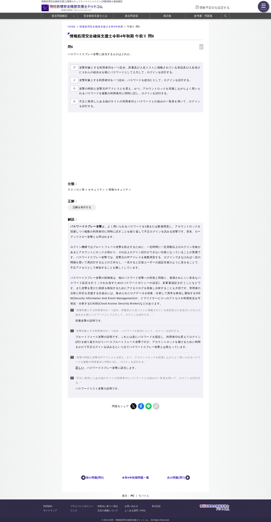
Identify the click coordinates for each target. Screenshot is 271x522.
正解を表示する (82, 207)
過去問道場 (131, 15)
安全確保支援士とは (95, 15)
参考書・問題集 (203, 15)
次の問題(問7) (176, 477)
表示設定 (156, 506)
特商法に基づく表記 (107, 506)
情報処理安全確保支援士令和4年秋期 (101, 26)
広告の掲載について (107, 510)
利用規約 (47, 506)
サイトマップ (50, 510)
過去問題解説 (59, 15)
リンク (73, 510)
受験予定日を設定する (214, 7)
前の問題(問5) (95, 477)
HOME (72, 26)
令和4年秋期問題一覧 (135, 477)
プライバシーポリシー (81, 506)
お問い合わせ (131, 506)
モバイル (144, 495)
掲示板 (167, 15)
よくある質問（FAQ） (136, 510)
